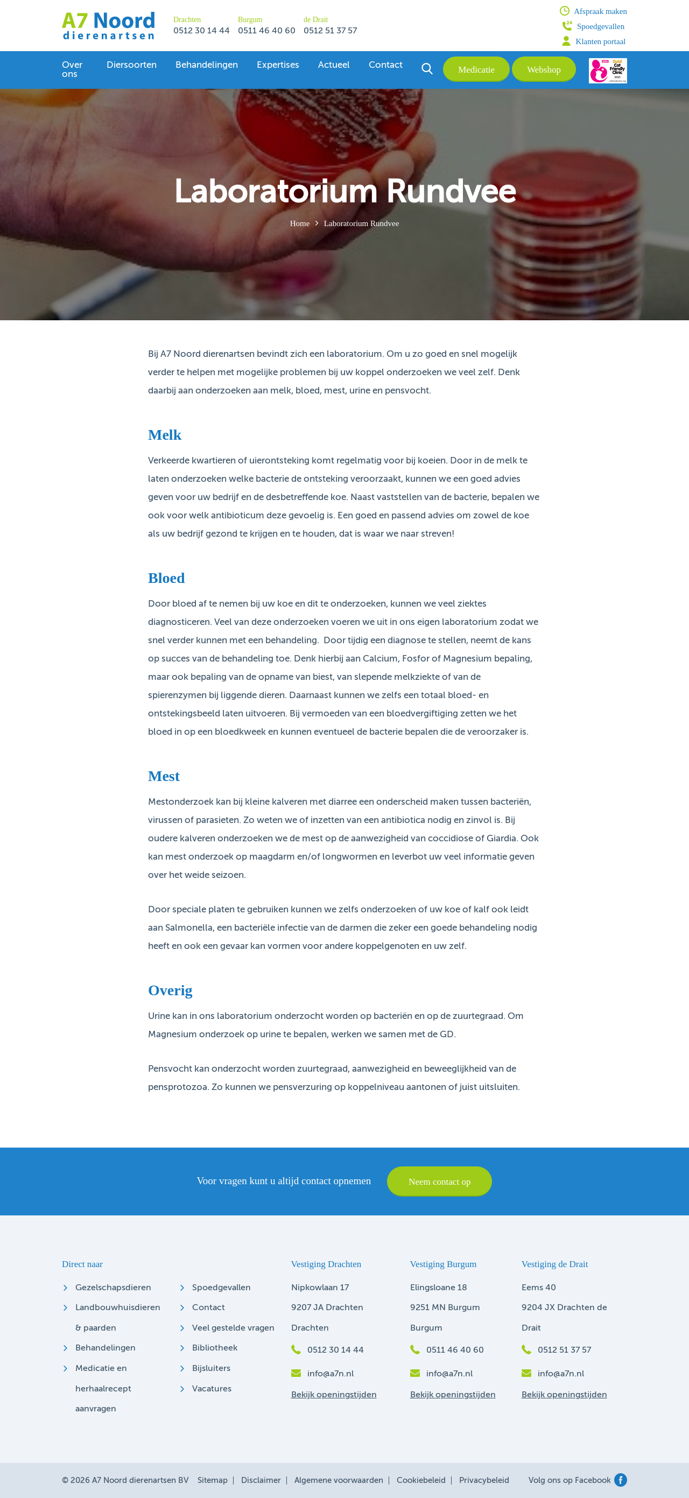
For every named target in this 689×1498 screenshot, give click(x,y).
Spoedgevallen (593, 26)
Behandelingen (206, 65)
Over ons (72, 70)
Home (300, 223)
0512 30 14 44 (201, 31)
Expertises (278, 65)
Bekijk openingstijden (334, 1395)
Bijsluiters (211, 1369)
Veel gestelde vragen (233, 1328)
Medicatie (476, 70)
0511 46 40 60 (267, 31)
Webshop (544, 70)
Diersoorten (132, 65)
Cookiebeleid (421, 1480)
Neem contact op (439, 1182)
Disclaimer (261, 1480)
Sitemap (213, 1480)
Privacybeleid (484, 1480)
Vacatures (211, 1389)
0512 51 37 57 (330, 31)
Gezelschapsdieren (113, 1288)
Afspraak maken (593, 11)
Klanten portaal (593, 41)
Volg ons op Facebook (578, 1480)
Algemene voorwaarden (338, 1480)
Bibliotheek (214, 1348)
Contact (386, 65)
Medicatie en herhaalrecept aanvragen (103, 1389)
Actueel (334, 65)
